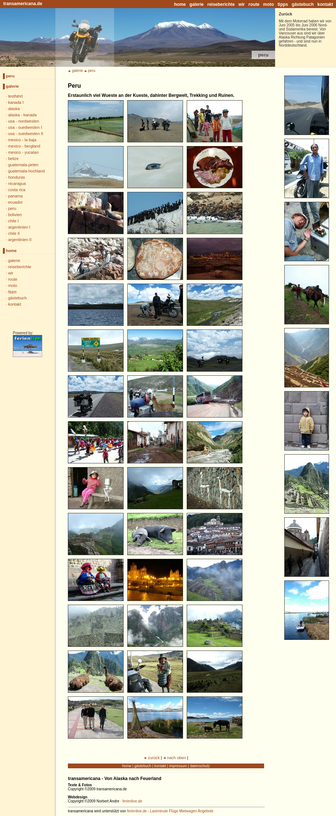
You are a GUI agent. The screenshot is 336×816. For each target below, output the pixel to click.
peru (10, 76)
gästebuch (303, 4)
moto (268, 4)
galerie (197, 4)
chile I (13, 221)
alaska (14, 108)
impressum (178, 766)
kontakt (325, 4)
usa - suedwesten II (25, 133)
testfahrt (15, 96)
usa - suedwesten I (25, 127)
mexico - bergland (24, 146)
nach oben (176, 757)
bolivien (15, 214)
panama (15, 196)
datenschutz (200, 766)
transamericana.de (22, 3)
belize (13, 158)
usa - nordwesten (23, 121)
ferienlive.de (132, 801)
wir (241, 4)
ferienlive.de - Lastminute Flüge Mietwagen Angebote (170, 811)
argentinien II (20, 239)
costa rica (16, 189)
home (180, 4)
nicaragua (17, 183)
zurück (154, 757)
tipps (283, 4)
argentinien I (19, 227)
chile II (14, 233)
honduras (16, 177)
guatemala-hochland (26, 171)
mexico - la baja (22, 140)
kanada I (15, 102)
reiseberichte (221, 4)
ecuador (15, 202)
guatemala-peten (23, 165)
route (253, 4)
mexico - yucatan (23, 152)
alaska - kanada (22, 115)
